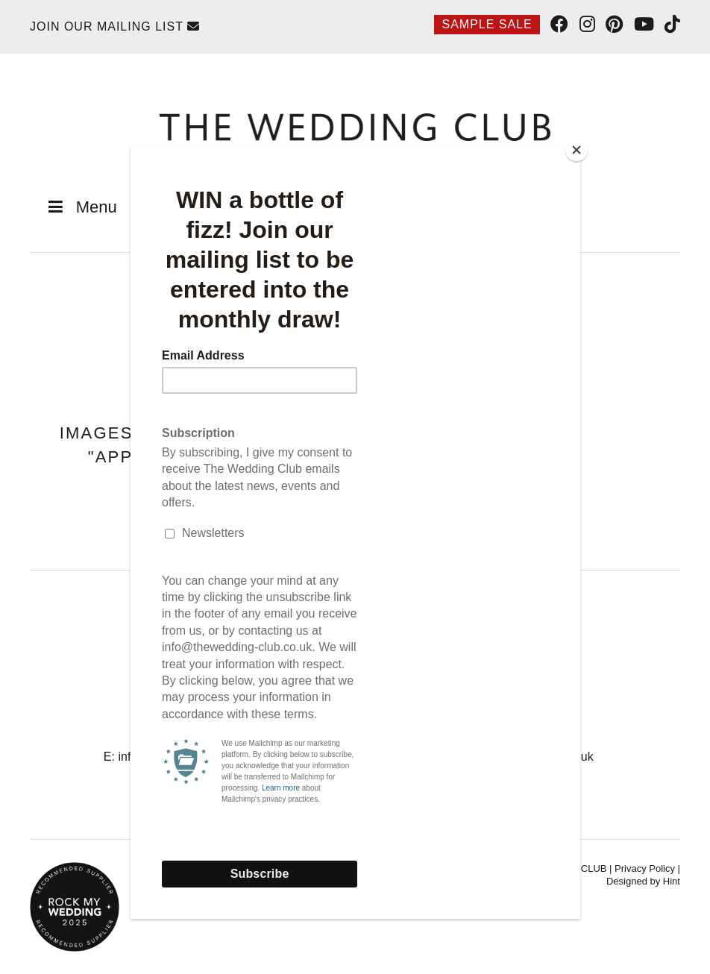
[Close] (576, 150)
